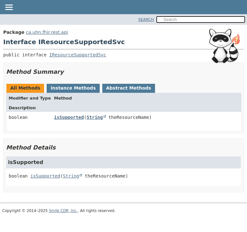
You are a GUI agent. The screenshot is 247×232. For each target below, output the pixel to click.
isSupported (69, 117)
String (95, 117)
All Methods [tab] (25, 88)
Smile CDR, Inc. (63, 210)
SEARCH (146, 19)
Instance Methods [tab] (73, 88)
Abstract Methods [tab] (128, 88)
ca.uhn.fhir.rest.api (47, 32)
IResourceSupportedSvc (77, 54)
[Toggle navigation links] (8, 7)
